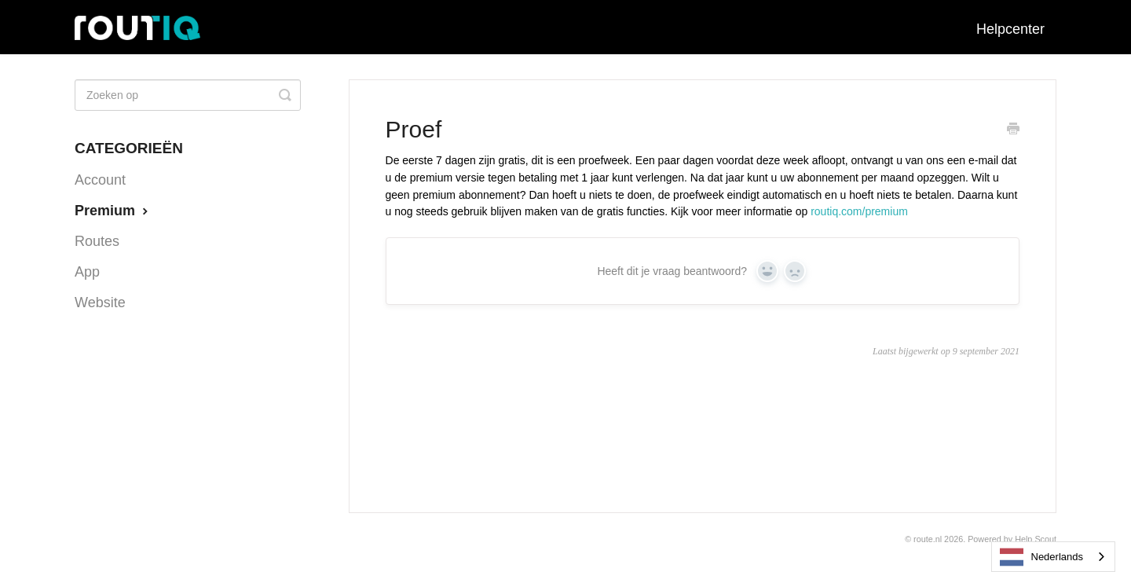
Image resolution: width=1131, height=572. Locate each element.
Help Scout (1035, 539)
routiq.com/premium (859, 211)
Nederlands (1042, 557)
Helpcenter (1010, 29)
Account (100, 180)
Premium (113, 210)
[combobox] (1053, 556)
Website (100, 302)
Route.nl (927, 539)
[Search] (188, 95)
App (87, 272)
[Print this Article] (1013, 130)
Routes (97, 241)
